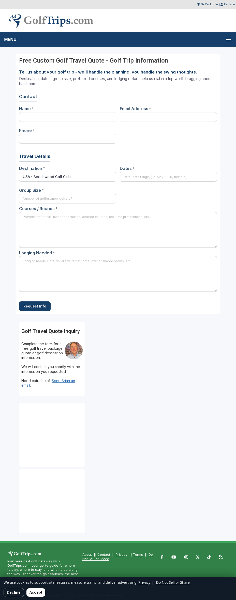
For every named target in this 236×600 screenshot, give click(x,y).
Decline (14, 592)
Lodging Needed (37, 252)
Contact (103, 554)
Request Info (34, 306)
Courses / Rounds (38, 208)
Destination (32, 168)
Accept (35, 592)
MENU (10, 39)
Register (229, 4)
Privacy (121, 554)
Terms (138, 554)
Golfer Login (209, 4)
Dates (127, 168)
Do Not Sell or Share (173, 582)
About (87, 554)
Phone (27, 130)
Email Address (135, 108)
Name (26, 108)
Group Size (31, 190)
